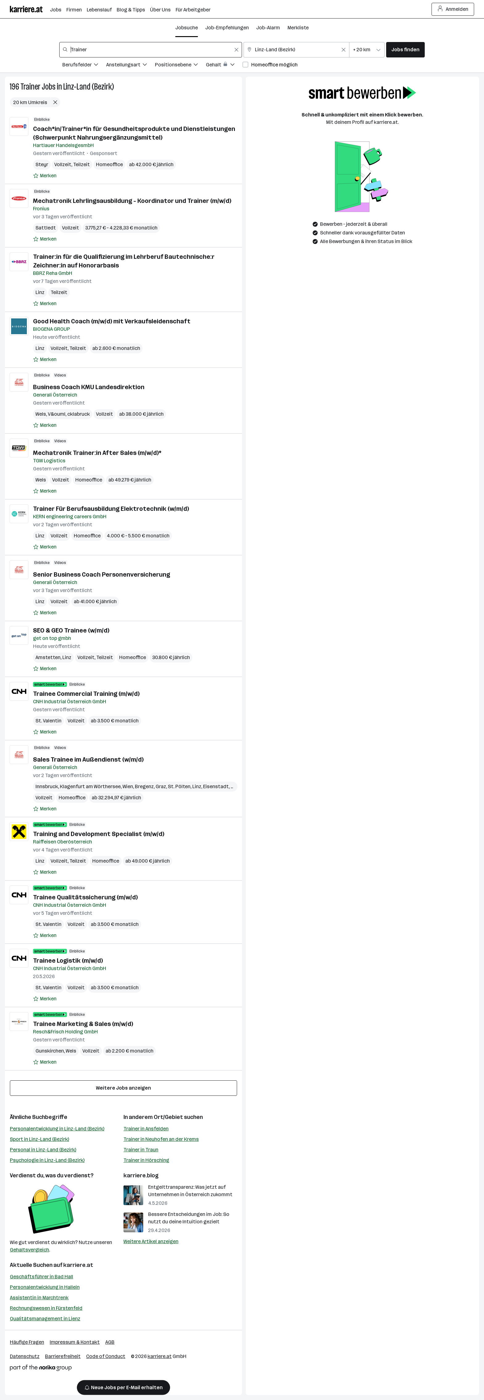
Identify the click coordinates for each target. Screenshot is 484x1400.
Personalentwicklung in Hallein (45, 1287)
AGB (110, 1342)
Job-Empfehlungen (227, 28)
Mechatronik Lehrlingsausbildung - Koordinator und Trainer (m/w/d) (132, 200)
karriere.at (78, 1265)
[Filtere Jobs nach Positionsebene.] (180, 66)
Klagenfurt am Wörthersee (90, 786)
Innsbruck (46, 786)
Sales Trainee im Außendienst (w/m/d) (88, 759)
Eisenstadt (216, 786)
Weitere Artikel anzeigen (150, 1241)
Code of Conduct (105, 1356)
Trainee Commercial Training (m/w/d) (86, 693)
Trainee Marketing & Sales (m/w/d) (83, 1024)
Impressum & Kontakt (75, 1342)
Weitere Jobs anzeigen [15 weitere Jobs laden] (123, 1088)
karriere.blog (141, 1175)
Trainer (30, 87)
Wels (40, 414)
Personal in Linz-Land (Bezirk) (43, 1150)
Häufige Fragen (27, 1342)
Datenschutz (25, 1356)
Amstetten (47, 657)
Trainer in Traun (140, 1150)
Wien (128, 786)
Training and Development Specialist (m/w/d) (98, 834)
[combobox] (150, 49)
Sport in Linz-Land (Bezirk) (39, 1139)
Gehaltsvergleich (29, 1250)
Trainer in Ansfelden (146, 1129)
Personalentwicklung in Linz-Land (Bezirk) (57, 1129)
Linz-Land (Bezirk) (88, 87)
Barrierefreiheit (63, 1356)
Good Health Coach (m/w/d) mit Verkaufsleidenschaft (111, 321)
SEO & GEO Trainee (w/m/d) (71, 630)
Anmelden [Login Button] (453, 9)
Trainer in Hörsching (146, 1160)
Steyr (41, 164)
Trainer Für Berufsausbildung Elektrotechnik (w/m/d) (111, 508)
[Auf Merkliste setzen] (44, 175)
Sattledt (45, 228)
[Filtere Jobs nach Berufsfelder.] (84, 66)
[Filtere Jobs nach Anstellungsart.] (130, 66)
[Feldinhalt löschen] (236, 49)
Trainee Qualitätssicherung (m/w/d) (85, 897)
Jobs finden (405, 50)
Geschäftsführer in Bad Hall (41, 1277)
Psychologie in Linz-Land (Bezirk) (47, 1160)
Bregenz (144, 786)
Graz (161, 786)
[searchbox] (150, 49)
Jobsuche (186, 28)
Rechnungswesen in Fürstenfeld (46, 1308)
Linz (39, 292)
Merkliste (298, 28)
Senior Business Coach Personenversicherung (101, 574)
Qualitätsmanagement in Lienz (45, 1319)
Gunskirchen (49, 1051)
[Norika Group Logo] (41, 1369)
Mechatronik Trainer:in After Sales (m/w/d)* (97, 452)
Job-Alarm (268, 28)
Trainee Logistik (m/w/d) (68, 960)
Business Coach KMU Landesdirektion (88, 387)
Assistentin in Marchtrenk (39, 1298)
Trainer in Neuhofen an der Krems (161, 1139)
